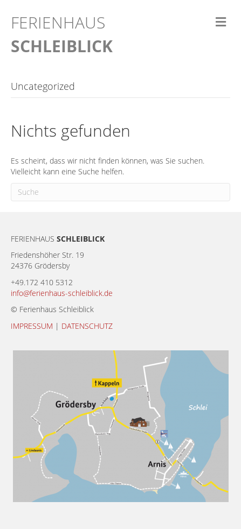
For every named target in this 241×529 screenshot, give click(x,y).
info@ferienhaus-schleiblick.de (62, 293)
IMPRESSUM (32, 326)
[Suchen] (120, 192)
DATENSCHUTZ (87, 326)
